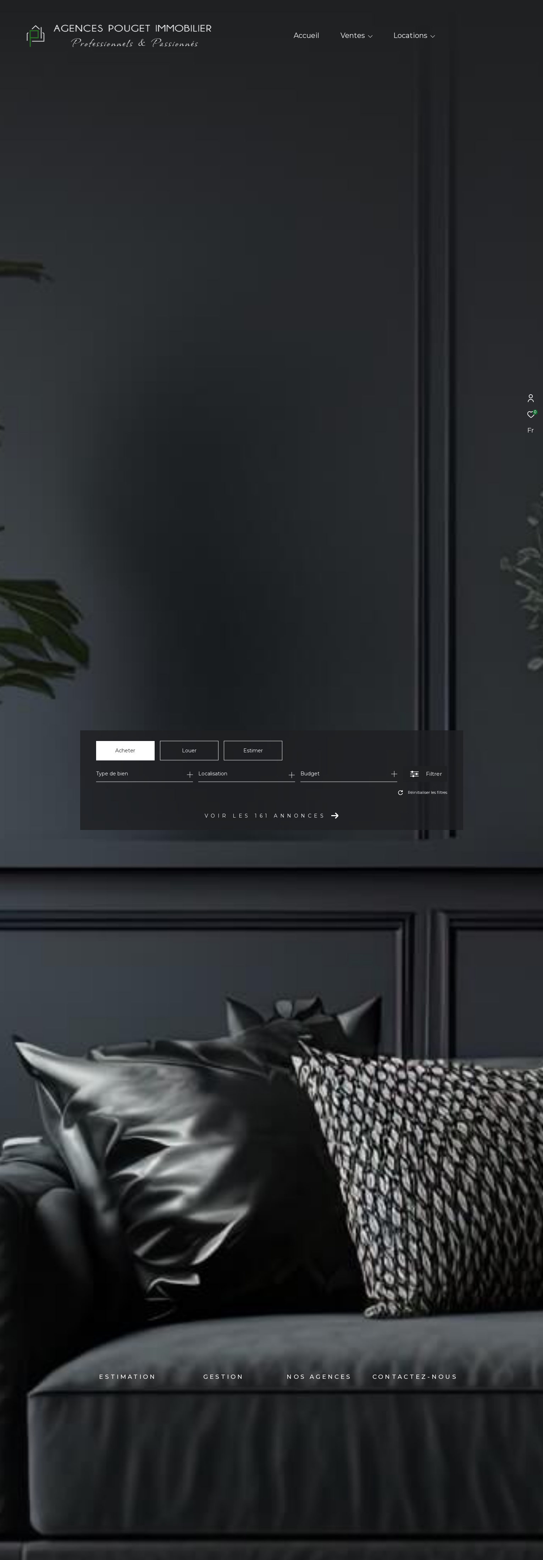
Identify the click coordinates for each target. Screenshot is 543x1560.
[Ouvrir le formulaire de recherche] (425, 774)
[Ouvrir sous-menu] (370, 36)
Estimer (253, 750)
